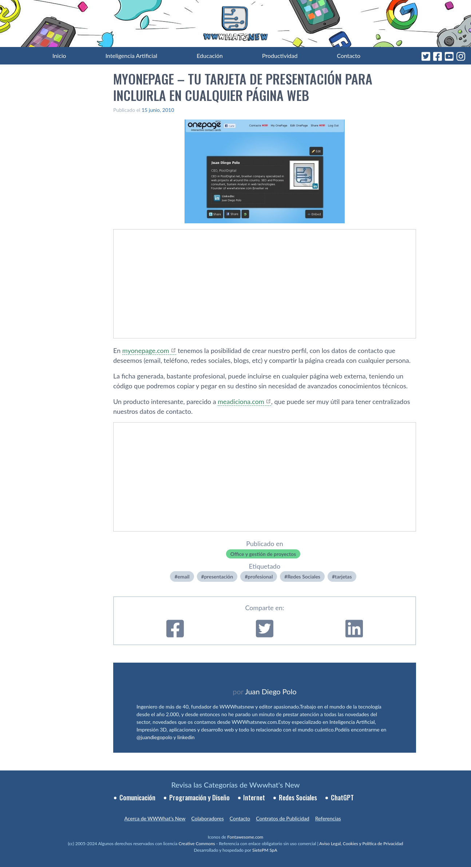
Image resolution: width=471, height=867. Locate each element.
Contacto (348, 55)
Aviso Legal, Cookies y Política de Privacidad (361, 843)
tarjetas (343, 576)
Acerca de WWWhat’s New (154, 818)
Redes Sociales (303, 576)
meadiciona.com (241, 401)
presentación (218, 576)
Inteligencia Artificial (131, 55)
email (184, 576)
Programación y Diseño (199, 797)
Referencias (328, 818)
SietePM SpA (264, 850)
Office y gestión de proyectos (263, 554)
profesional (260, 576)
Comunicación (137, 797)
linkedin (186, 737)
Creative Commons (197, 843)
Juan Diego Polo (271, 691)
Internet (254, 797)
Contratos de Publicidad (282, 818)
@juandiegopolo (154, 737)
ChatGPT (342, 797)
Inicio (59, 55)
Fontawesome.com (245, 837)
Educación (210, 55)
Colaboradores (207, 818)
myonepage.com (145, 350)
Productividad (279, 55)
